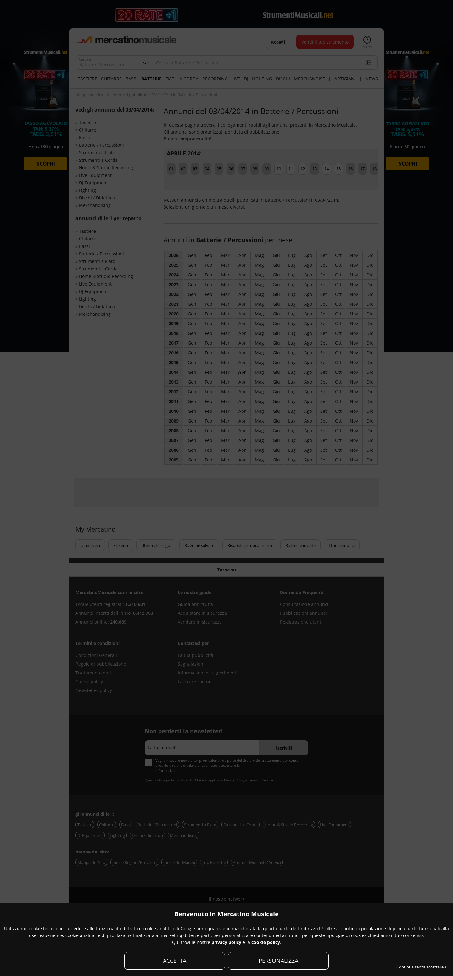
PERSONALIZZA (278, 960)
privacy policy (226, 942)
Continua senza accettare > (421, 967)
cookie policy (265, 942)
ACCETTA (174, 960)
